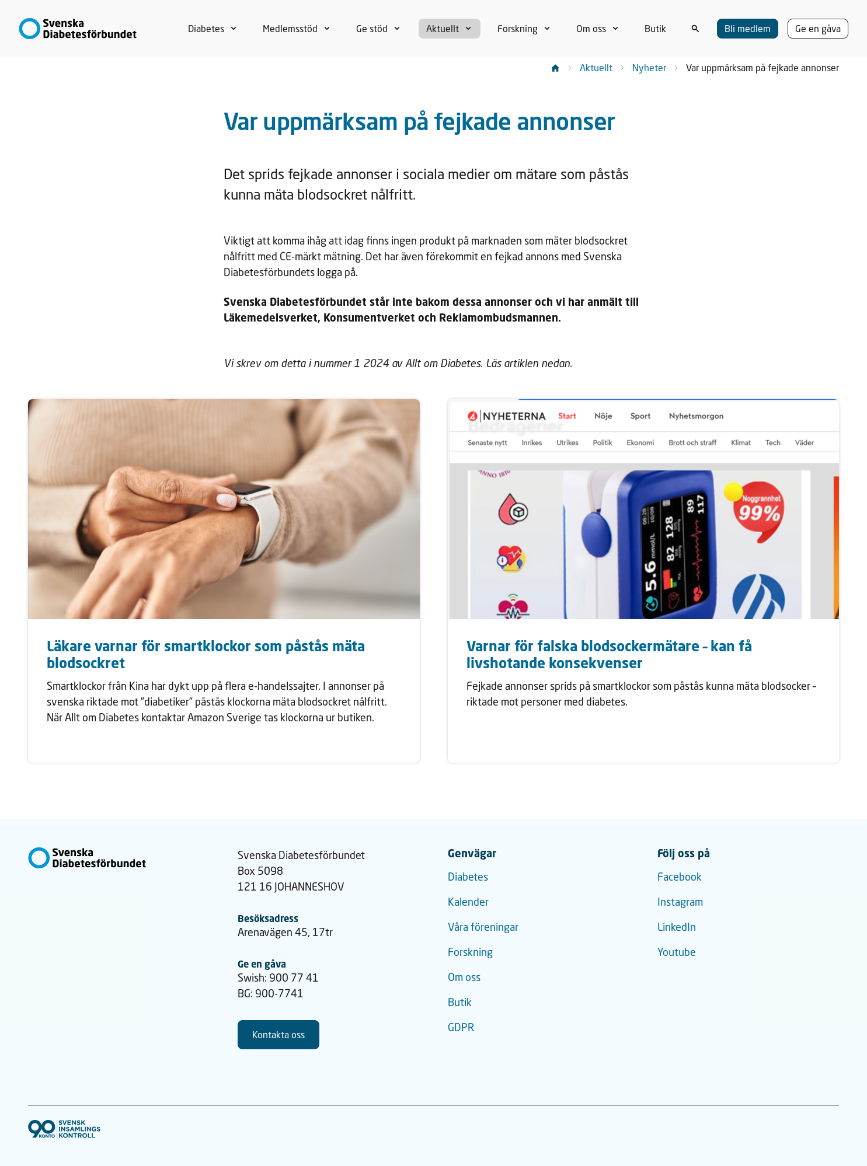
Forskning (470, 951)
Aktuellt (596, 67)
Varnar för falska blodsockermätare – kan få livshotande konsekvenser (609, 654)
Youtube (676, 951)
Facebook (679, 876)
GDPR (461, 1027)
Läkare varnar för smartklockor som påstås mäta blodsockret (206, 654)
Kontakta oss (278, 1034)
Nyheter (649, 67)
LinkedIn (676, 926)
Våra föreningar (483, 926)
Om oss (464, 976)
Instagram (680, 901)
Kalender (468, 901)
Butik (460, 1002)
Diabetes (468, 876)
